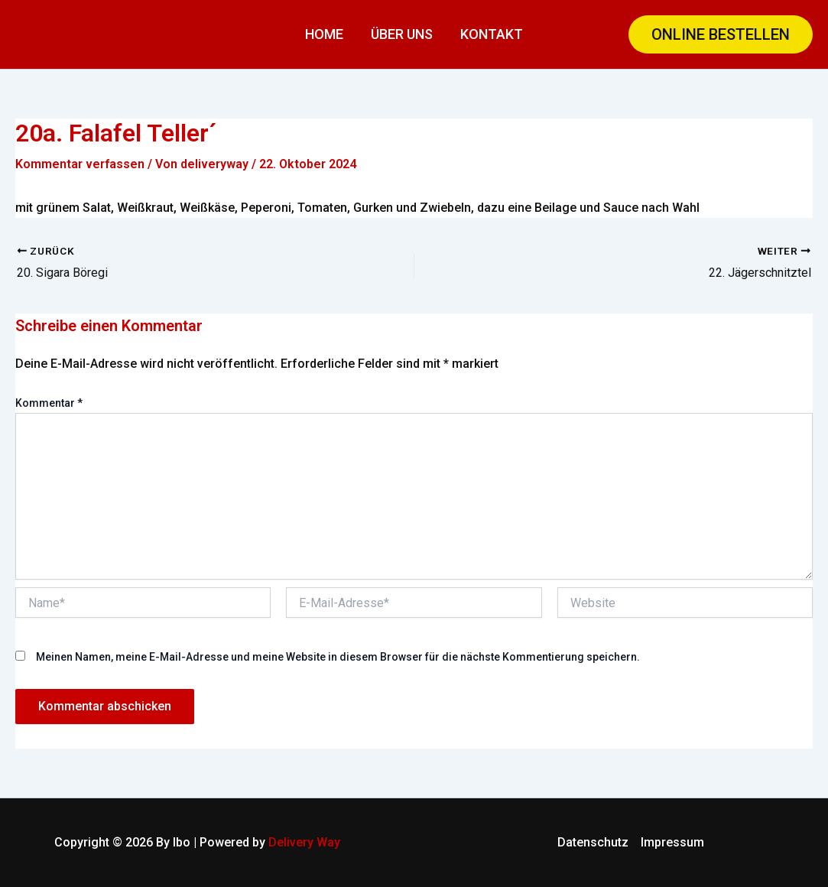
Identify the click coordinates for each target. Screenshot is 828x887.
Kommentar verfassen (79, 164)
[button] (720, 34)
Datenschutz (592, 842)
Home (324, 34)
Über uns (402, 34)
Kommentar (49, 403)
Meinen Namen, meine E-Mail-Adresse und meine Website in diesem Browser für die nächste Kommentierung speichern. (338, 657)
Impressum (672, 842)
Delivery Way (304, 842)
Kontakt (491, 34)
